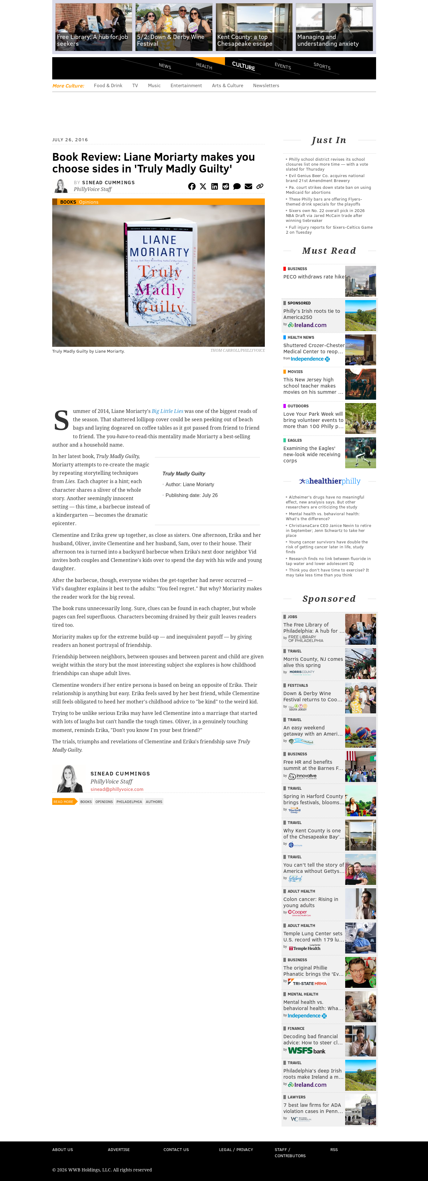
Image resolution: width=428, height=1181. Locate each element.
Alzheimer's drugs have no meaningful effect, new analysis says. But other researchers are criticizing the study (325, 502)
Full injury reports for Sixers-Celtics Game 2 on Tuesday (329, 229)
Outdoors (298, 406)
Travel (295, 651)
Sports (321, 66)
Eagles (295, 440)
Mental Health (303, 994)
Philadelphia (129, 801)
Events (282, 66)
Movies (295, 371)
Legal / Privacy (236, 1149)
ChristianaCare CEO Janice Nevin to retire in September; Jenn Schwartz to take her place (328, 530)
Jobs (292, 616)
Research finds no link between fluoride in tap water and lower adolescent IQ (328, 560)
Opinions (89, 201)
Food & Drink (108, 85)
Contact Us (176, 1149)
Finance (296, 1028)
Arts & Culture (227, 85)
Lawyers (297, 1097)
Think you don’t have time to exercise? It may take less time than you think (327, 572)
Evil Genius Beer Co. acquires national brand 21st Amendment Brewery (325, 177)
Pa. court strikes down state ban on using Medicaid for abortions (328, 189)
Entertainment (186, 85)
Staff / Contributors (290, 1152)
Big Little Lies (167, 411)
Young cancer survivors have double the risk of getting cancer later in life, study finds (327, 546)
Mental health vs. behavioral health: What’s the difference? (323, 516)
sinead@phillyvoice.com (117, 789)
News (165, 65)
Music (154, 85)
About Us (62, 1149)
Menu (62, 68)
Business (297, 268)
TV (135, 85)
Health (204, 66)
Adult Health (301, 891)
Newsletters (266, 85)
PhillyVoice (95, 68)
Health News (301, 337)
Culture (243, 65)
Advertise (119, 1149)
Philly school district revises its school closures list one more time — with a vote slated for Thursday (327, 164)
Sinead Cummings (108, 182)
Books (68, 201)
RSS (334, 1149)
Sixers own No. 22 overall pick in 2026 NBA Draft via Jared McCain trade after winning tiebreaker (325, 215)
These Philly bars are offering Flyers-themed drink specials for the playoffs (324, 201)
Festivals (298, 685)
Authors (154, 801)
